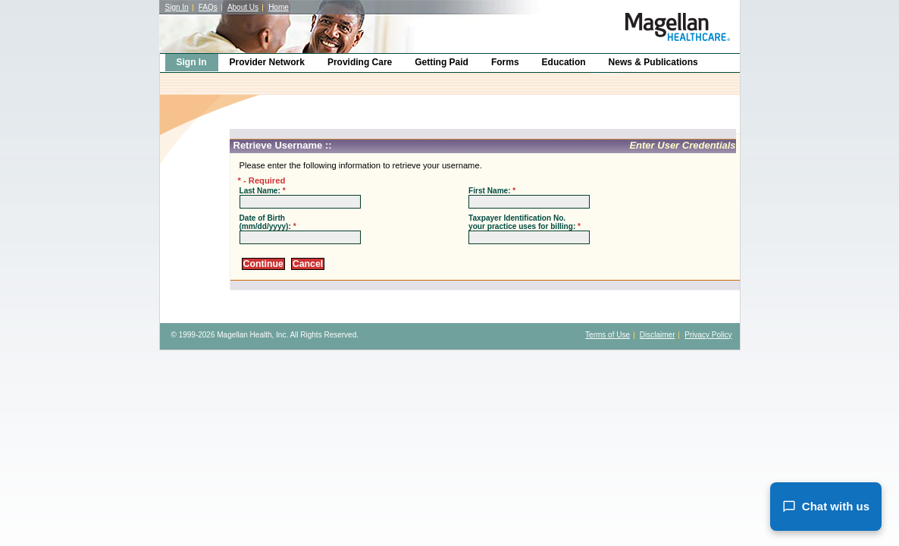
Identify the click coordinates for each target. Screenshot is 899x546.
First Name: (491, 191)
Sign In (177, 7)
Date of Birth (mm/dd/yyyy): (268, 222)
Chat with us (825, 506)
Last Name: (263, 191)
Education (564, 62)
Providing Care (359, 62)
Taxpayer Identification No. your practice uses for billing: (524, 222)
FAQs (208, 7)
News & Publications (653, 62)
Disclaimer (657, 335)
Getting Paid (441, 62)
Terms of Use (607, 335)
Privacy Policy (707, 335)
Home (278, 7)
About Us (242, 7)
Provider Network (267, 62)
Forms (505, 62)
